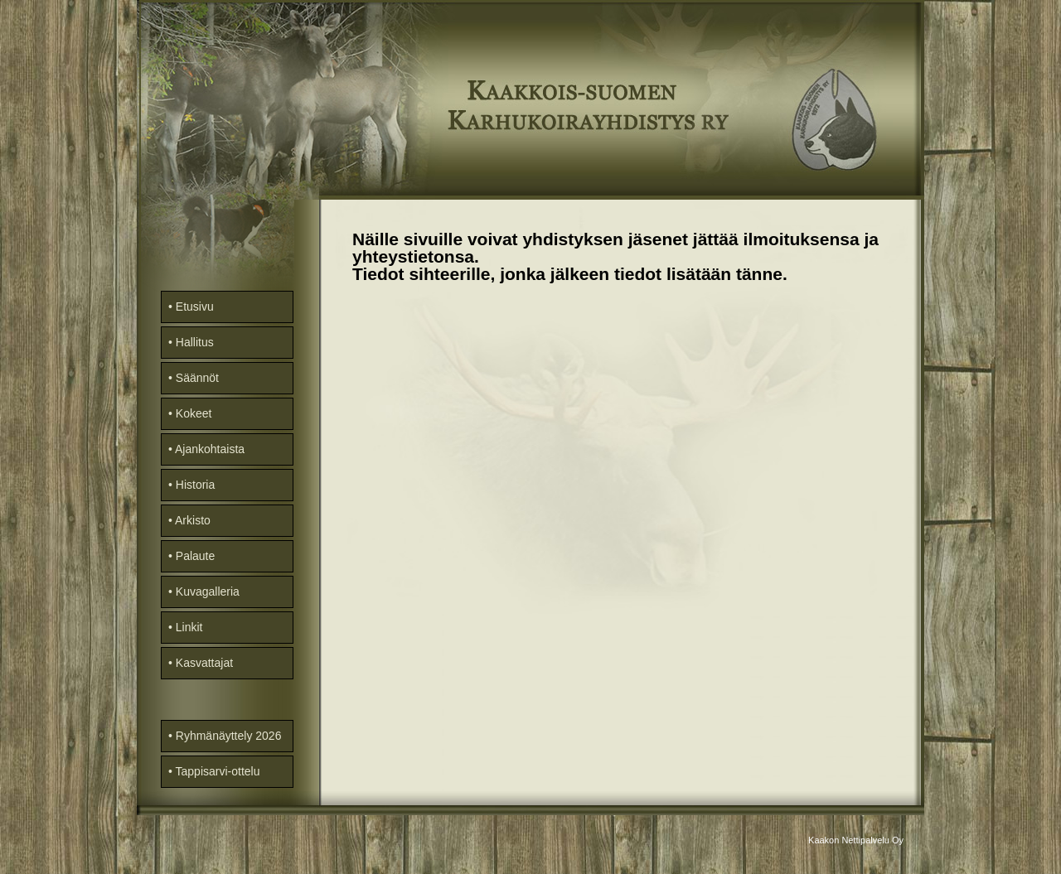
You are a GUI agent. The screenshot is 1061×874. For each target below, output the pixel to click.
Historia (195, 484)
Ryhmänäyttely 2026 (229, 735)
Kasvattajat (204, 662)
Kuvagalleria (208, 591)
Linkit (189, 627)
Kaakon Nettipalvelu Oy (856, 840)
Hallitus (195, 342)
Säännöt (197, 377)
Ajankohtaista (210, 449)
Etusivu (195, 306)
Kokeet (194, 413)
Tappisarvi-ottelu (218, 771)
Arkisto (193, 520)
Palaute (195, 556)
